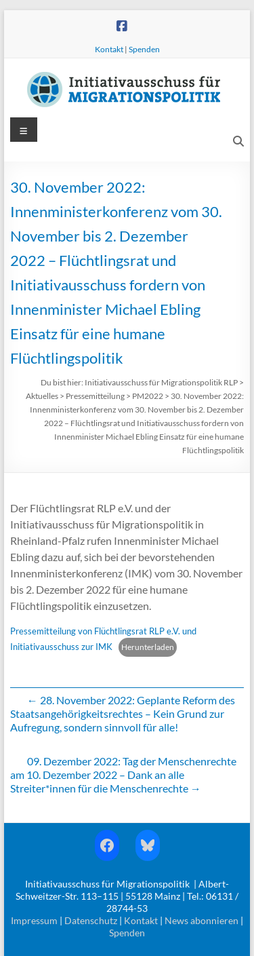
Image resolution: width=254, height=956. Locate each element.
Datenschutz (90, 920)
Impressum (34, 920)
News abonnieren (201, 920)
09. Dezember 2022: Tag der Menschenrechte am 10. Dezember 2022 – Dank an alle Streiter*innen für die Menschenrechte (123, 774)
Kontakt (109, 49)
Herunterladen (147, 647)
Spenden (144, 49)
